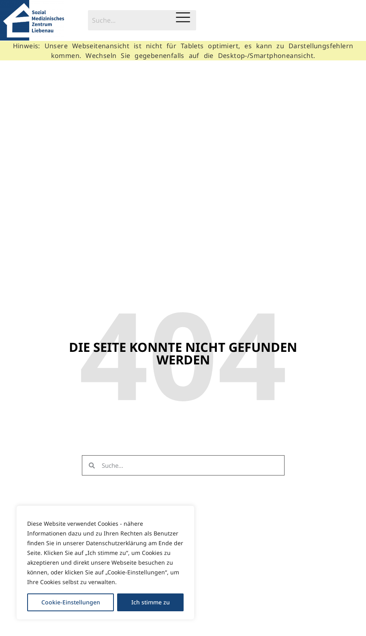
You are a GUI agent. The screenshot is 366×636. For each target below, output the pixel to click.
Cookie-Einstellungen (70, 602)
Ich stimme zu (150, 602)
